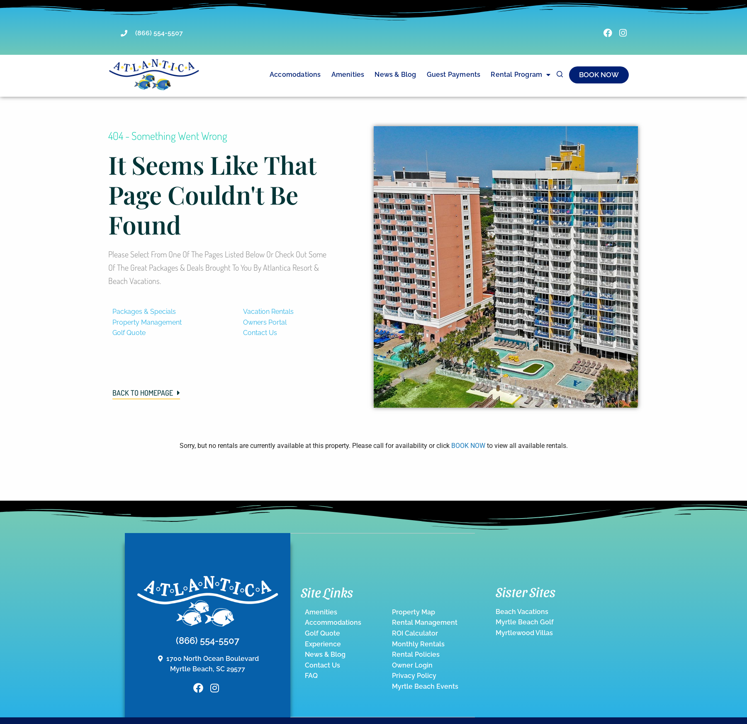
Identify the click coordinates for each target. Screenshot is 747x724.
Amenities (348, 74)
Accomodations (295, 74)
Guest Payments (454, 74)
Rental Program (520, 74)
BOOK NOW (468, 446)
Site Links (327, 591)
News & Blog (395, 74)
